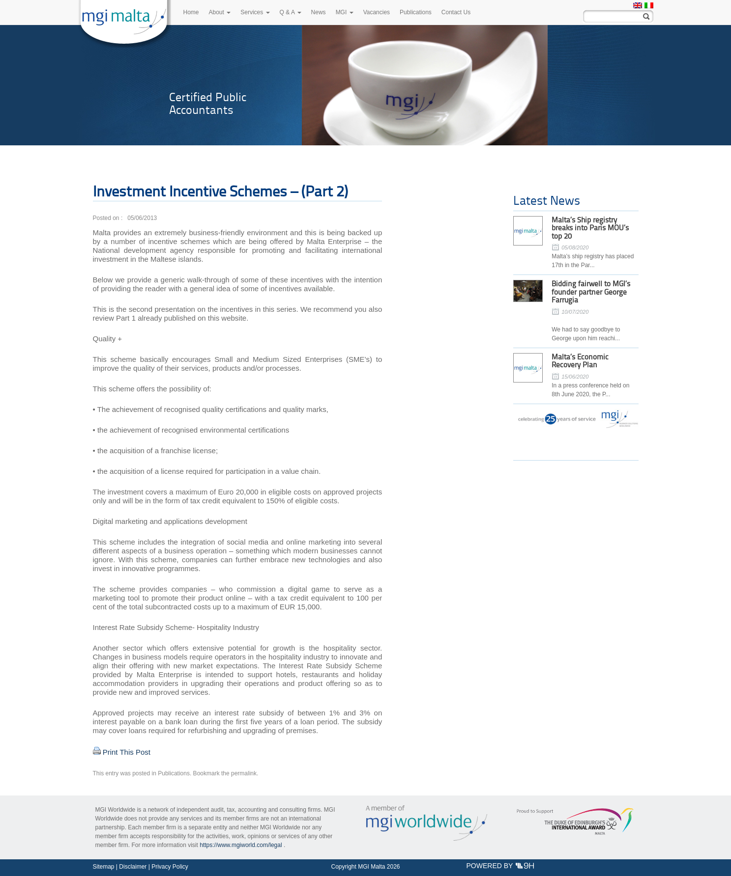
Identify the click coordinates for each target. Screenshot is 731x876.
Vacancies (376, 12)
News (318, 12)
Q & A (290, 12)
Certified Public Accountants (207, 103)
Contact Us (455, 12)
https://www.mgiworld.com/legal (241, 845)
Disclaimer (132, 866)
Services (254, 12)
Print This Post (126, 752)
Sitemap (104, 866)
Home (191, 12)
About (220, 12)
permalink (244, 773)
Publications (416, 12)
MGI (344, 12)
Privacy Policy (169, 866)
